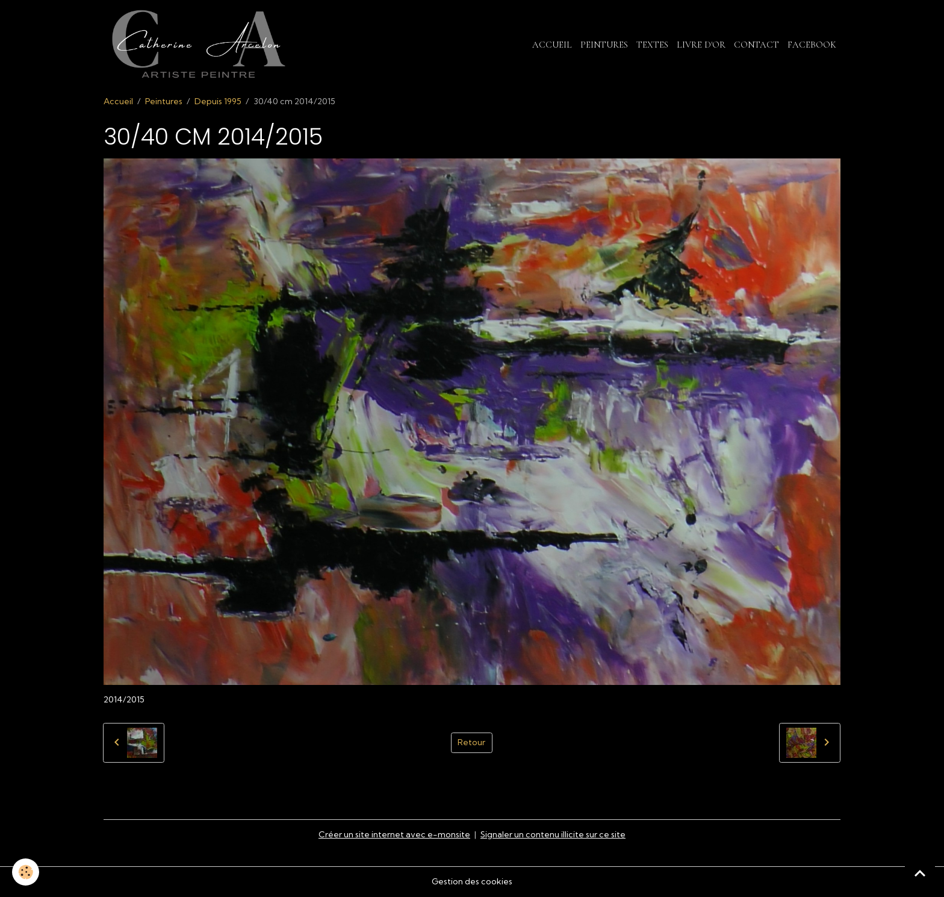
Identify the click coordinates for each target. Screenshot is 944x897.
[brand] (201, 44)
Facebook (811, 44)
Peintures (604, 44)
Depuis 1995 (217, 101)
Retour (471, 742)
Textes (652, 44)
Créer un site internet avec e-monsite (394, 834)
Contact (756, 44)
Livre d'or (701, 44)
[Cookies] (25, 872)
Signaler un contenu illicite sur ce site (553, 834)
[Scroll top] (920, 873)
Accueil (552, 44)
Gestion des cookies (472, 881)
